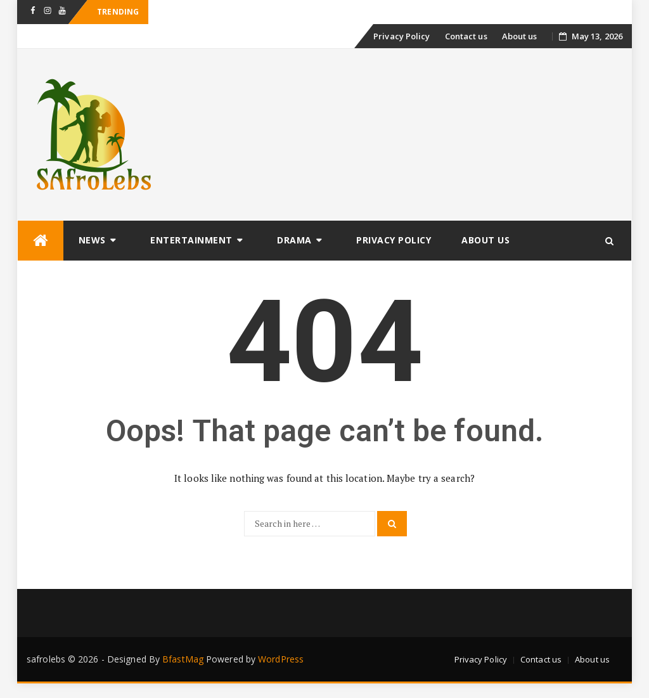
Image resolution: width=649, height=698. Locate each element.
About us (519, 36)
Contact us (466, 36)
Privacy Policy (401, 36)
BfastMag (182, 659)
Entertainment (191, 240)
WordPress (281, 659)
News (92, 240)
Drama (294, 240)
